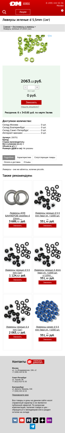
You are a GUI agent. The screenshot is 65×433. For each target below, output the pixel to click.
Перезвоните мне (20, 395)
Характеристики (24, 157)
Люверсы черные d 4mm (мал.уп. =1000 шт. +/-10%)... (47, 273)
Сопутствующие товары (44, 157)
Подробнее (9, 157)
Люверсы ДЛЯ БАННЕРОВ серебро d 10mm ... (17, 216)
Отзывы (27, 162)
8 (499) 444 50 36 (54, 3)
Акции (22, 12)
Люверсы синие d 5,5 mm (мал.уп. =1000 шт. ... (47, 329)
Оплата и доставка (12, 162)
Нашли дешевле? (30, 106)
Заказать (31, 102)
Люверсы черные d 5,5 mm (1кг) (17, 271)
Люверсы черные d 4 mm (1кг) (17, 328)
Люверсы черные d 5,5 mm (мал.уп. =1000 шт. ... (47, 216)
